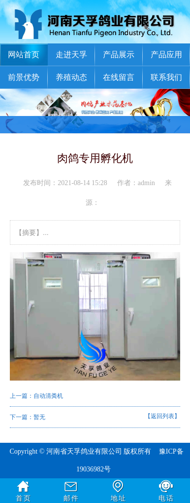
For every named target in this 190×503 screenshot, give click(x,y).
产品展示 (118, 54)
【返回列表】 (162, 416)
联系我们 (166, 77)
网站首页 (23, 54)
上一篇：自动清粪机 (36, 395)
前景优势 (23, 77)
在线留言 (118, 77)
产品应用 (166, 54)
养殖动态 (71, 77)
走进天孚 (71, 54)
